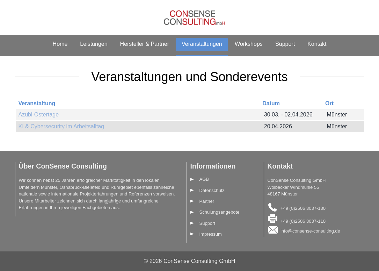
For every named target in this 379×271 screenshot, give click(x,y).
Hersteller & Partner (144, 44)
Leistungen (93, 44)
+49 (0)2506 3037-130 (303, 208)
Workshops (249, 44)
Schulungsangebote (219, 212)
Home (60, 44)
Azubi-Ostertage (39, 114)
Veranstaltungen (202, 44)
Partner (206, 201)
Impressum (210, 234)
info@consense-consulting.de (310, 231)
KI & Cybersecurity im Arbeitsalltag (61, 126)
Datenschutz (212, 190)
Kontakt (316, 44)
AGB (204, 179)
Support (285, 44)
